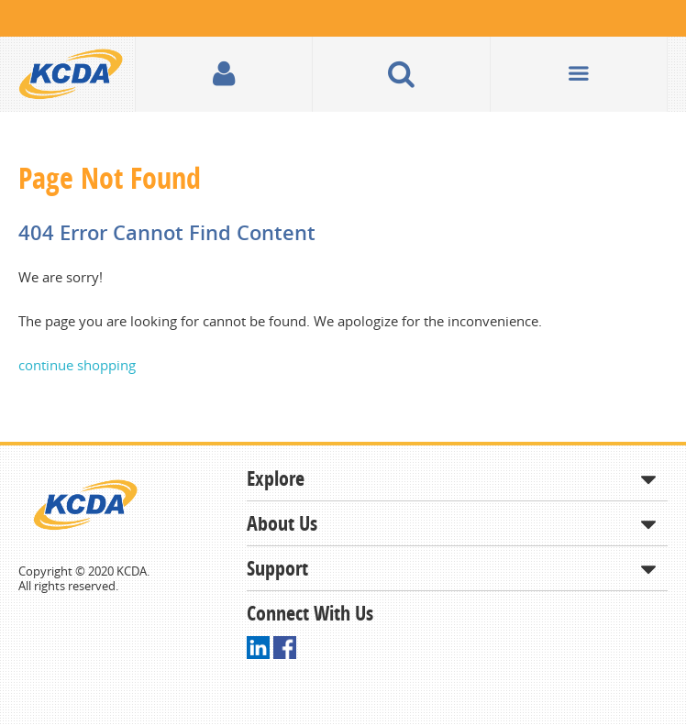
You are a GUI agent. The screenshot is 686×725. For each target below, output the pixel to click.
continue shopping (77, 365)
